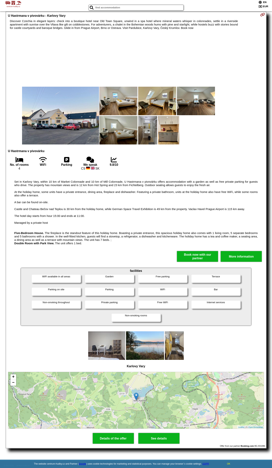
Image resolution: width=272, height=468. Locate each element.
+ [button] (13, 377)
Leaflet (241, 427)
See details (159, 438)
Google (82, 463)
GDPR (205, 463)
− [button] (13, 383)
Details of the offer (113, 438)
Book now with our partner (197, 256)
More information (241, 256)
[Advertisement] (136, 58)
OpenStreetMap (255, 427)
